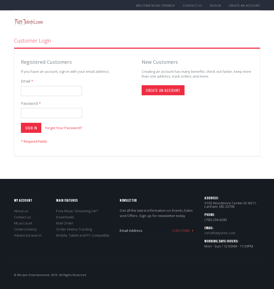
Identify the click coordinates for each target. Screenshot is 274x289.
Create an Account (244, 5)
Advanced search (28, 235)
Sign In (215, 5)
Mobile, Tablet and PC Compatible (83, 235)
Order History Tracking (74, 229)
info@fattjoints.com (219, 233)
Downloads (65, 217)
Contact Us (192, 5)
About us (21, 211)
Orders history (25, 229)
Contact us (22, 217)
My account (23, 223)
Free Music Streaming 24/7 (77, 211)
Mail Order (64, 223)
